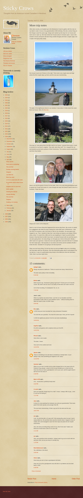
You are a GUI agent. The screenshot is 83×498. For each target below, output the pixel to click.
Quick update (9, 189)
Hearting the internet (11, 191)
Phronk (36, 335)
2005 (6, 221)
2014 (6, 123)
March (8, 205)
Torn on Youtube (7, 65)
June (8, 154)
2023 (6, 100)
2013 (6, 126)
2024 (6, 97)
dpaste (36, 352)
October (9, 144)
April (8, 159)
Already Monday (10, 194)
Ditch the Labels (7, 53)
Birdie (35, 280)
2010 (6, 134)
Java (35, 401)
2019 (6, 110)
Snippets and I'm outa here (13, 186)
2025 (6, 95)
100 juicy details (7, 51)
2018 (6, 113)
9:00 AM (36, 303)
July (8, 151)
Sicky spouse (9, 161)
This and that (9, 167)
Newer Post (32, 479)
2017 (6, 116)
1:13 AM (36, 442)
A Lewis (36, 389)
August (9, 149)
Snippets (8, 172)
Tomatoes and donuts (9, 63)
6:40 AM (36, 275)
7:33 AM (36, 290)
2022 (6, 102)
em (34, 416)
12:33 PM (36, 359)
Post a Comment (36, 471)
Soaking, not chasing (11, 202)
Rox (35, 309)
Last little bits (9, 174)
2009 (6, 136)
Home (54, 479)
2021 (6, 105)
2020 (6, 108)
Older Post (76, 479)
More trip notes (10, 177)
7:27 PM (36, 395)
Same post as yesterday (12, 164)
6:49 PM (36, 467)
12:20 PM (36, 347)
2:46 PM (36, 374)
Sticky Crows (18, 8)
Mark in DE (37, 379)
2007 (6, 216)
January (9, 210)
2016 (6, 118)
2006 (6, 219)
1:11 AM (36, 431)
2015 (6, 121)
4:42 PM (36, 384)
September (10, 146)
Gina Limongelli (7, 56)
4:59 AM (36, 452)
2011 (6, 131)
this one (46, 110)
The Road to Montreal (9, 60)
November (9, 141)
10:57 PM (36, 410)
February (9, 208)
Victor (35, 458)
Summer (36, 364)
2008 (6, 214)
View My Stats (6, 491)
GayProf (36, 325)
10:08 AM (36, 320)
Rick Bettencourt (38, 448)
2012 (6, 128)
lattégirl (36, 267)
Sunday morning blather (12, 169)
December (9, 138)
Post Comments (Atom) (41, 482)
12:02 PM (36, 330)
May (8, 157)
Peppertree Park (7, 58)
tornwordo (17, 35)
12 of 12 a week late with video (14, 180)
